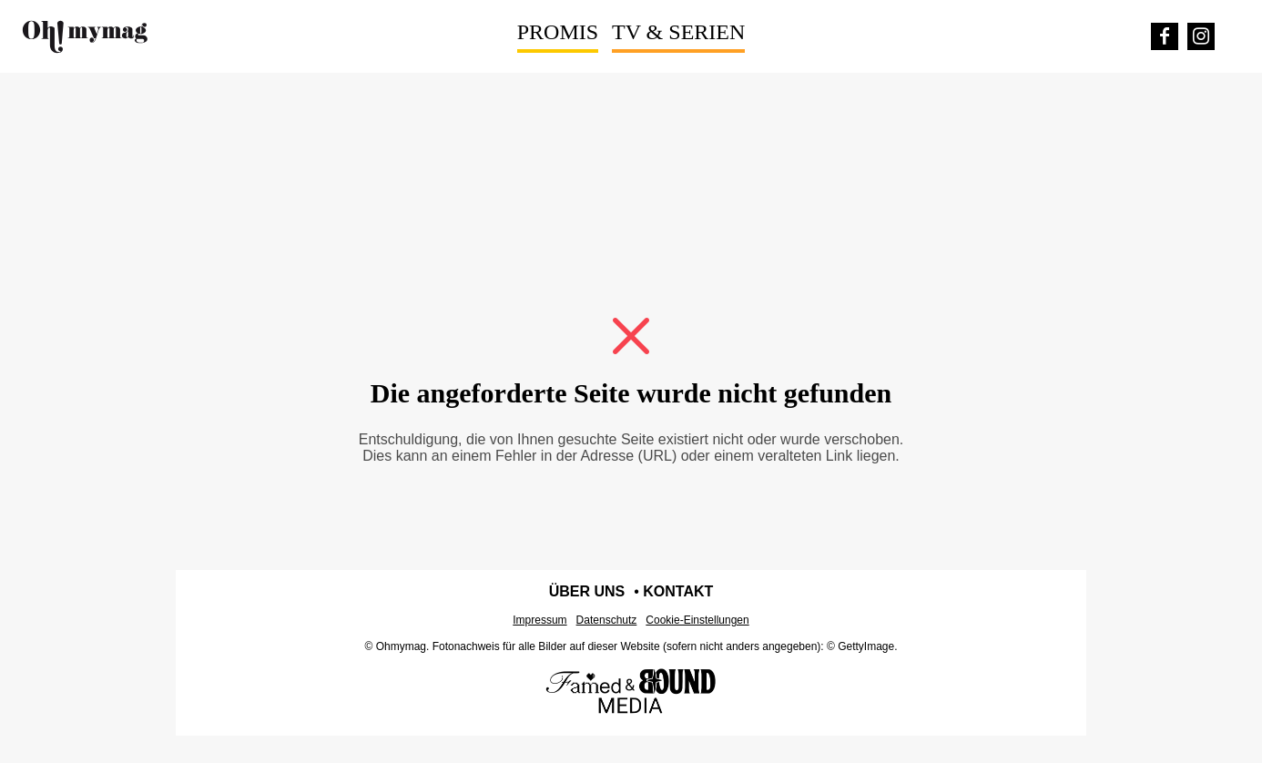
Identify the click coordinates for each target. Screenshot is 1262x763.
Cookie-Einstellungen (697, 620)
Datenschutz (606, 620)
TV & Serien (678, 32)
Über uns (587, 591)
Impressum (539, 620)
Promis (557, 32)
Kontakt (678, 591)
